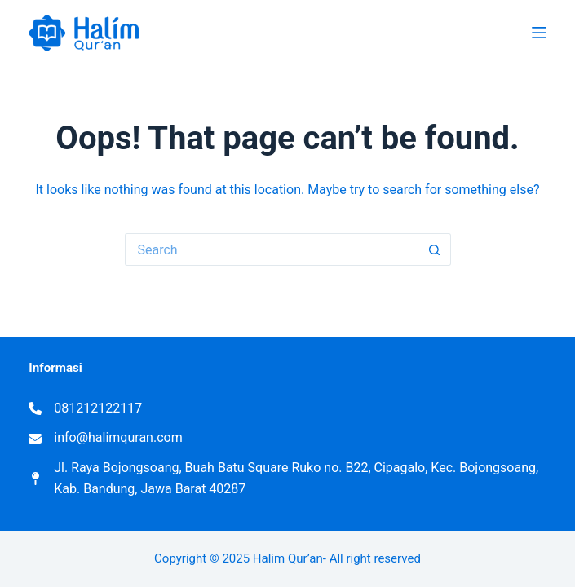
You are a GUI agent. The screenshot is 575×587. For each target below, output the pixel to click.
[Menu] (539, 32)
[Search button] (434, 249)
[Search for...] (271, 249)
